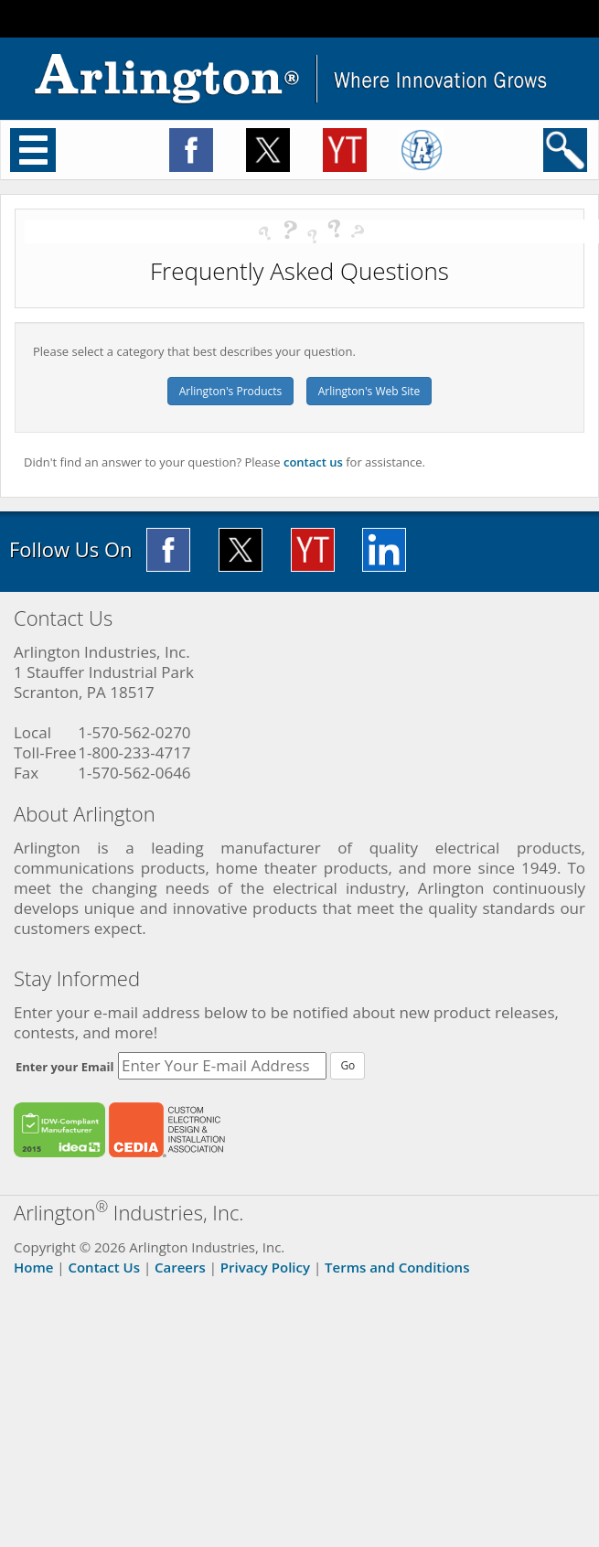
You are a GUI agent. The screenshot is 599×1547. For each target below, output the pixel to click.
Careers (180, 1267)
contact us (313, 462)
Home (33, 1267)
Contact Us (104, 1267)
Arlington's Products (231, 391)
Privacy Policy (265, 1267)
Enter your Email (65, 1066)
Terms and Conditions (397, 1267)
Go (347, 1065)
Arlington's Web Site (369, 391)
